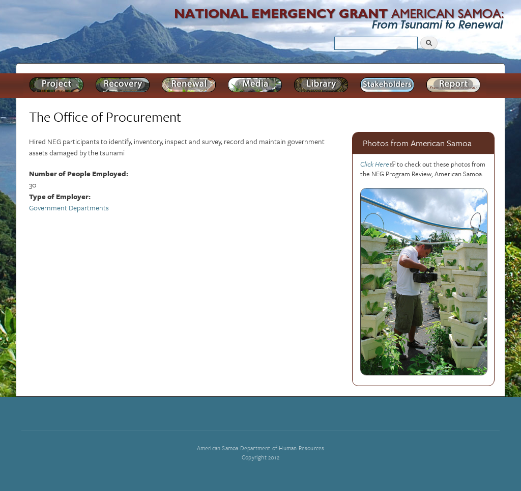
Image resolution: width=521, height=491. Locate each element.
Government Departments (69, 207)
